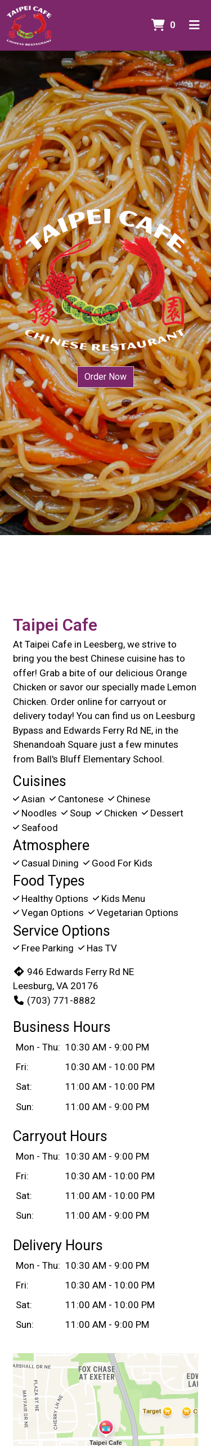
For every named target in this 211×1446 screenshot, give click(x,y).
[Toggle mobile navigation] (194, 25)
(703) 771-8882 (54, 1000)
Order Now (105, 376)
